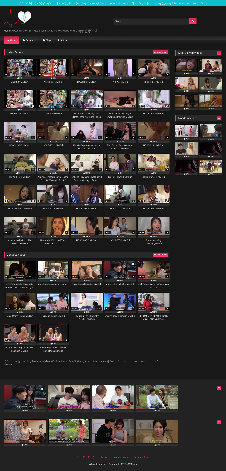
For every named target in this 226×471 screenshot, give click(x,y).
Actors (64, 40)
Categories (31, 40)
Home (13, 40)
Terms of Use (141, 457)
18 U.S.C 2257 (85, 457)
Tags (48, 40)
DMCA (103, 457)
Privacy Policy (120, 457)
